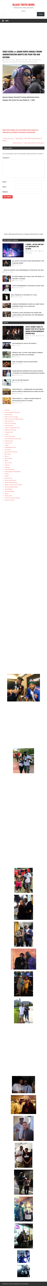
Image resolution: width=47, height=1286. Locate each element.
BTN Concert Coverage (10, 240)
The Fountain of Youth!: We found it (24, 343)
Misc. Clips (8, 454)
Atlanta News (8, 414)
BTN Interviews (9, 421)
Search (23, 11)
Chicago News (9, 432)
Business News (9, 425)
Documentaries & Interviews (13, 438)
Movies (7, 456)
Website (5, 192)
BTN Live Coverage (10, 423)
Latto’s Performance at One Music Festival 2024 (28, 285)
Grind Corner (8, 443)
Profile (7, 476)
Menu (7, 21)
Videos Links (33, 62)
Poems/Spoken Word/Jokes (13, 471)
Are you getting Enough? (20, 380)
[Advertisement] (23, 35)
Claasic (7, 434)
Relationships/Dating (11, 482)
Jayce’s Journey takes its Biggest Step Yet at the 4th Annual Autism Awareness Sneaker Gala (34, 330)
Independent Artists (10, 447)
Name (4, 182)
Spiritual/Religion (10, 491)
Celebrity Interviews (10, 430)
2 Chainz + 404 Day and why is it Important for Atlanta (34, 246)
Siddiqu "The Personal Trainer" (13, 485)
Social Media (8, 489)
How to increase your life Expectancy (25, 362)
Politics (20, 62)
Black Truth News (23, 60)
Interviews (8, 449)
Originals (7, 467)
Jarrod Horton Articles (11, 452)
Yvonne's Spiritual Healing (12, 498)
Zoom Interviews (9, 500)
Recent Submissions (10, 480)
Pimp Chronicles (9, 469)
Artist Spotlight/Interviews (12, 412)
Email (4, 187)
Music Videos (8, 458)
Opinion (7, 465)
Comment (6, 158)
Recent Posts (26, 62)
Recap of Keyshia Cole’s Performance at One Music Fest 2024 (23, 270)
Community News (10, 436)
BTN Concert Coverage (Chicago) (14, 419)
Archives (7, 410)
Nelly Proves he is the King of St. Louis (24, 295)
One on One (8, 463)
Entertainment (13, 62)
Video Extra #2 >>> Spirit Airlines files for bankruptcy (28, 143)
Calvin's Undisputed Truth (12, 427)
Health (5, 322)
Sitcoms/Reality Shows (11, 487)
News (6, 460)
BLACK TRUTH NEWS (23, 5)
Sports (6, 493)
